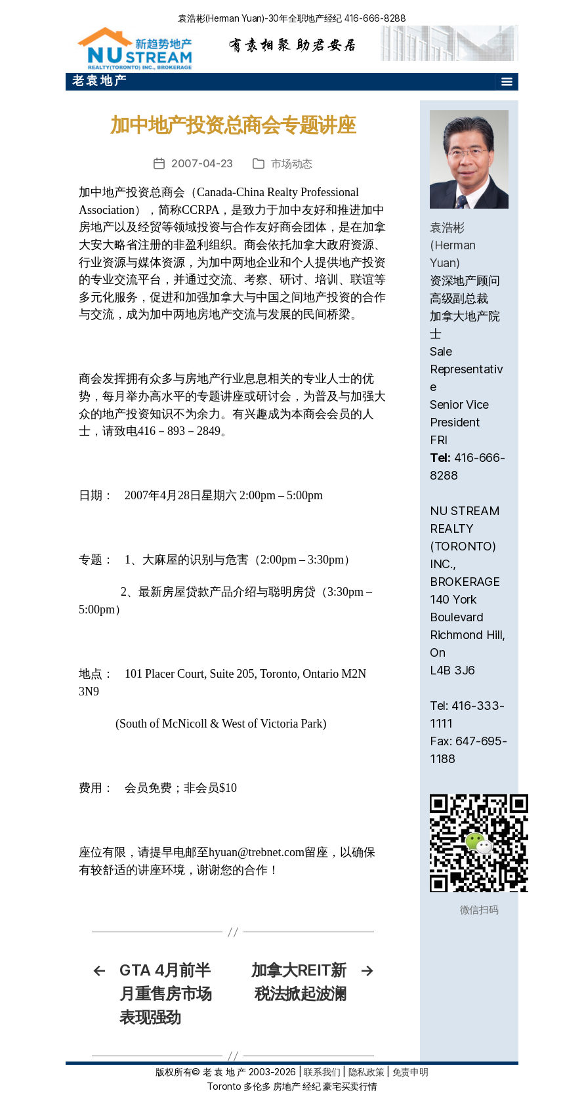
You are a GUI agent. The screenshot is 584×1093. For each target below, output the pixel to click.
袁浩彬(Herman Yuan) (453, 245)
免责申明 (410, 1071)
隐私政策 (366, 1071)
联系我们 (322, 1071)
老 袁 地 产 (99, 80)
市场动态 (291, 163)
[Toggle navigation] (506, 82)
